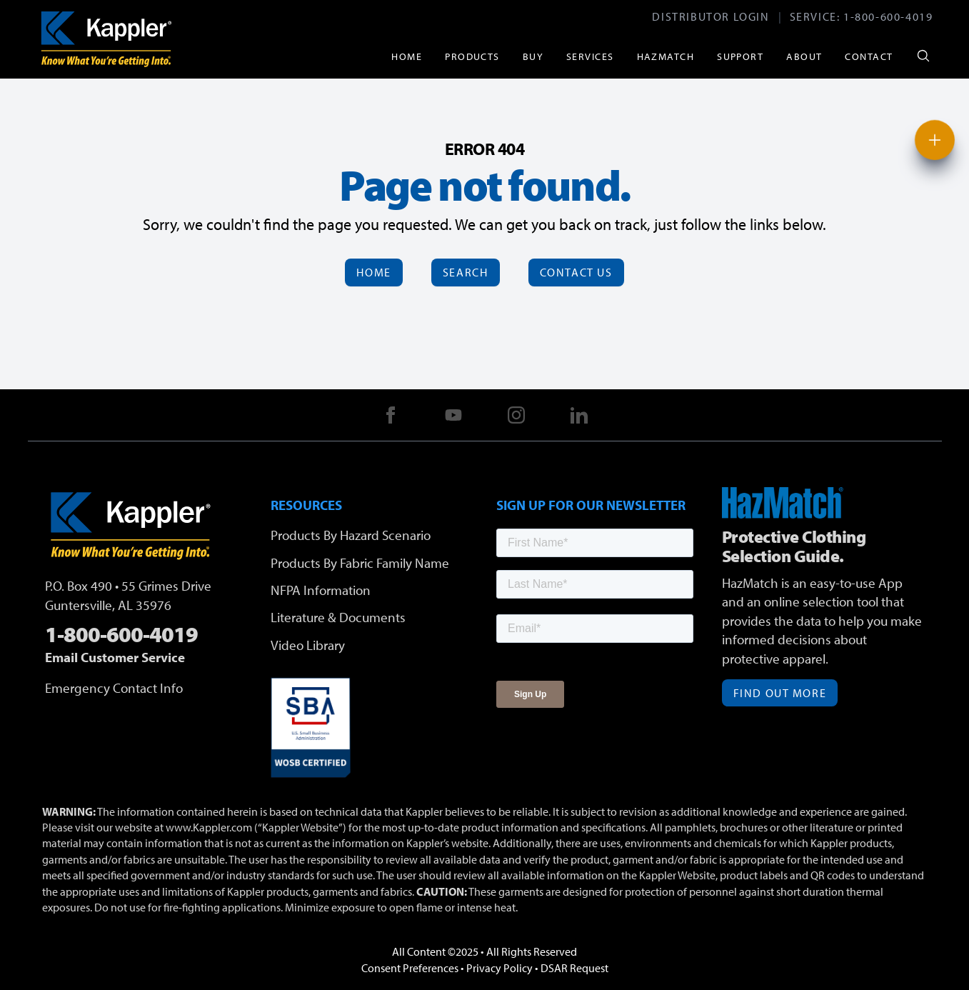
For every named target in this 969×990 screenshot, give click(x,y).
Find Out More (780, 693)
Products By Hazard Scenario (351, 535)
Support (740, 56)
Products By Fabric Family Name (360, 562)
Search (465, 272)
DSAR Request (574, 968)
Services (590, 56)
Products (472, 56)
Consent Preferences (409, 968)
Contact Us (576, 272)
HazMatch (666, 56)
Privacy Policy (499, 968)
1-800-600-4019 (888, 16)
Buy (533, 56)
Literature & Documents (338, 617)
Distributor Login (710, 16)
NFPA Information (321, 590)
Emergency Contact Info (114, 687)
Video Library (308, 645)
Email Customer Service (115, 657)
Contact (869, 56)
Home (406, 56)
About (804, 56)
